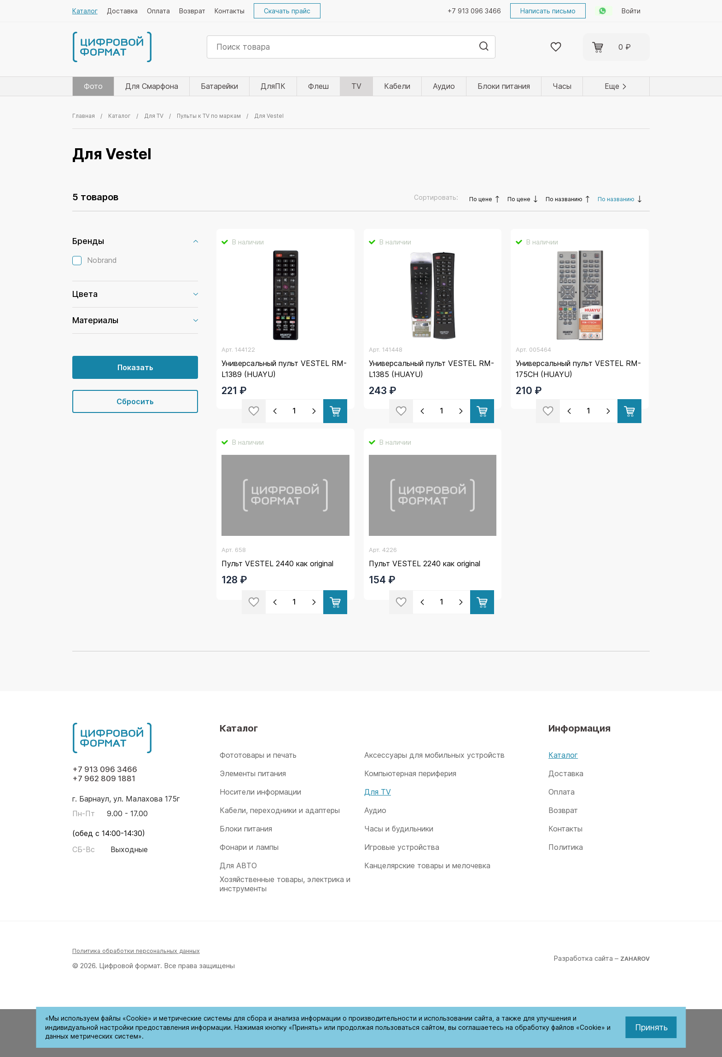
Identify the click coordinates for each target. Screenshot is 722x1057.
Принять (651, 1027)
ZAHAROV (632, 1005)
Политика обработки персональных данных (144, 998)
